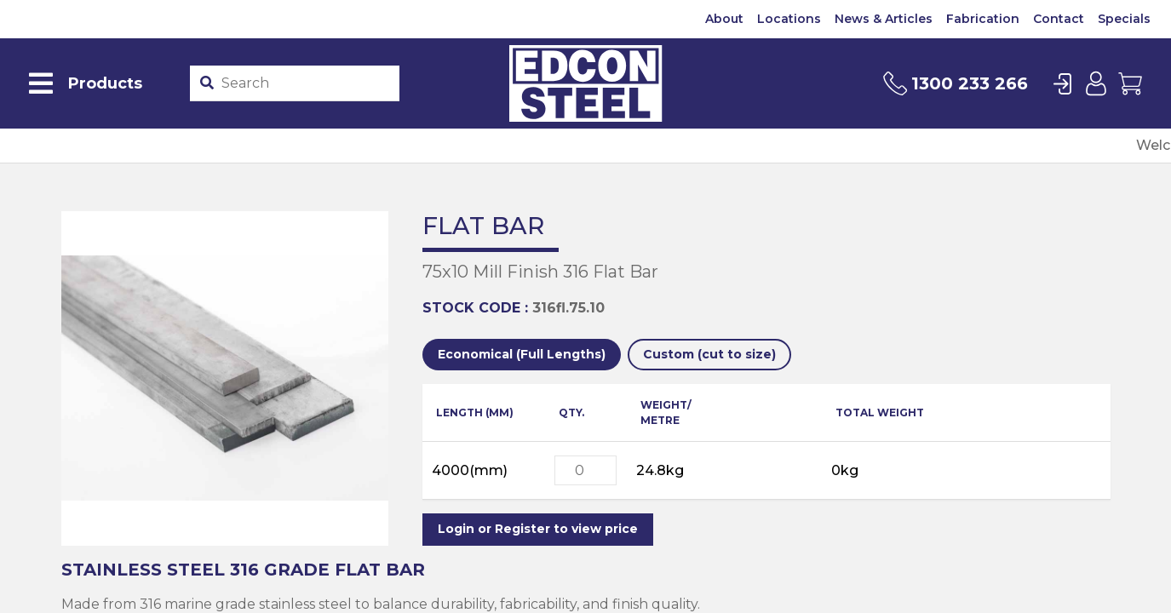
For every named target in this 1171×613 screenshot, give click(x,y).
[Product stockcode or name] (306, 83)
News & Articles (884, 18)
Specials (1124, 18)
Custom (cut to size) (709, 354)
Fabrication (982, 18)
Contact (1058, 18)
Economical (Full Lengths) (522, 354)
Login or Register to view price (538, 528)
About (724, 18)
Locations (789, 18)
